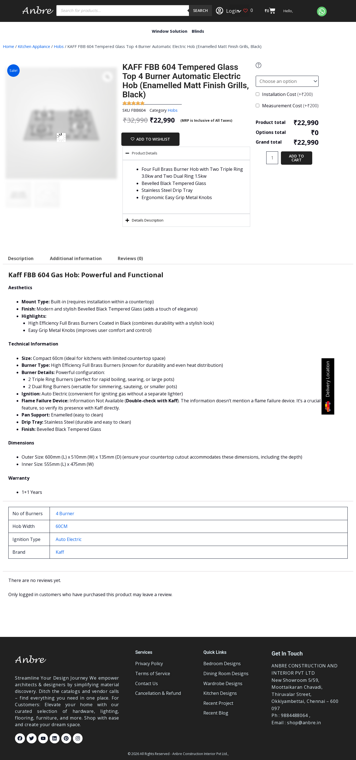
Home (8, 46)
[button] (239, 10)
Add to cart (296, 157)
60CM (62, 526)
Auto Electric (68, 539)
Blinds (198, 31)
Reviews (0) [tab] (130, 258)
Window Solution (169, 31)
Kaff (60, 552)
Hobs (59, 46)
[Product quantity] (272, 157)
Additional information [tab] (76, 258)
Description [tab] (21, 258)
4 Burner (65, 513)
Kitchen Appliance (34, 46)
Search (200, 10)
